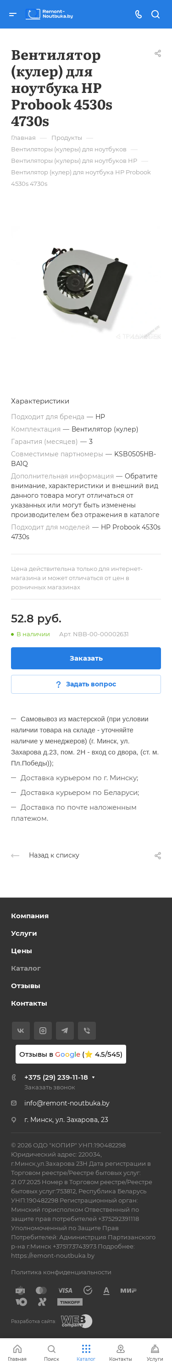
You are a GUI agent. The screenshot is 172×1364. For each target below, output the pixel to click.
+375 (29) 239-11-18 (56, 1077)
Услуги (24, 933)
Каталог (26, 968)
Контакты (29, 1003)
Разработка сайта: (33, 1321)
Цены (21, 950)
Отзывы (25, 985)
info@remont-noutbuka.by (67, 1103)
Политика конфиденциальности (61, 1272)
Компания (30, 915)
